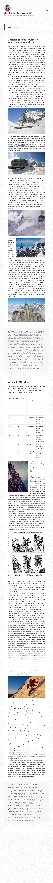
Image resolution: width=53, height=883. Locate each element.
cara (18, 340)
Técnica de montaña (19, 786)
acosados (37, 334)
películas (36, 358)
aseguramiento (18, 789)
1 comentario (36, 820)
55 (37, 786)
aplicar (22, 787)
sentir (21, 364)
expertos (16, 347)
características (38, 790)
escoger (35, 798)
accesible (20, 334)
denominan (16, 793)
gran (35, 349)
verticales (41, 819)
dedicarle (28, 344)
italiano (16, 352)
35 (34, 786)
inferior (38, 805)
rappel (19, 814)
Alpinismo (37, 331)
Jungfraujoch (26, 352)
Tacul (29, 365)
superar (20, 365)
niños (22, 356)
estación (23, 346)
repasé (28, 362)
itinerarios (21, 807)
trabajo (36, 367)
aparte (36, 337)
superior (39, 816)
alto (23, 337)
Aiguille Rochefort (34, 335)
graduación (25, 802)
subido (13, 365)
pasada (19, 358)
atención (30, 789)
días (42, 344)
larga (39, 352)
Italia (9, 332)
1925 (29, 786)
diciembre (12, 795)
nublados (36, 356)
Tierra (21, 367)
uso (21, 819)
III (32, 804)
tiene (19, 367)
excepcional (28, 799)
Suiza (19, 332)
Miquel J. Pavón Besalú (24, 331)
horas (24, 350)
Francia (42, 331)
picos (20, 811)
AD (43, 786)
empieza (10, 796)
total (27, 367)
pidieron (22, 359)
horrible (28, 350)
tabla (17, 817)
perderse (10, 359)
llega (37, 807)
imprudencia (19, 805)
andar (29, 337)
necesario (18, 356)
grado (16, 802)
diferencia (17, 795)
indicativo (28, 805)
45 (36, 786)
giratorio (24, 349)
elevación (35, 795)
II (31, 804)
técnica (24, 817)
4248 (12, 334)
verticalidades (11, 820)
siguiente (29, 364)
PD (28, 358)
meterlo (14, 355)
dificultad (26, 795)
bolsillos (10, 790)
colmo (22, 341)
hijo (21, 350)
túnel (21, 368)
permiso (15, 359)
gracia (31, 349)
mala (40, 807)
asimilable (25, 789)
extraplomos (20, 801)
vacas (27, 819)
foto (42, 347)
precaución (38, 811)
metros (24, 355)
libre (27, 807)
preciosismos (34, 359)
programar (40, 813)
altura (26, 337)
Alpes (33, 331)
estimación (10, 799)
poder (28, 359)
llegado (10, 353)
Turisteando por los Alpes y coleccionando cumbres (23, 41)
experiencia (11, 347)
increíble (42, 350)
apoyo (25, 787)
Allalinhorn (21, 144)
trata (13, 368)
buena (14, 790)
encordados (21, 796)
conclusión (26, 341)
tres (18, 368)
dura (30, 795)
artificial (37, 787)
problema (19, 361)
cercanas (28, 340)
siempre (16, 816)
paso (23, 358)
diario (38, 344)
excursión (39, 346)
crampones (20, 343)
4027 (36, 332)
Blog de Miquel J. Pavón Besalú (18, 13)
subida (9, 365)
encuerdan (37, 796)
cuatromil (33, 343)
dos (12, 346)
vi (15, 820)
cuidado (15, 344)
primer (14, 361)
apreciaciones (31, 787)
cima (9, 792)
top (25, 367)
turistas (24, 368)
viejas (17, 370)
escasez (31, 798)
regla (28, 814)
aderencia (10, 787)
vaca (25, 819)
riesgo (9, 364)
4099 (42, 332)
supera (30, 816)
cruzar (25, 343)
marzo (18, 808)
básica (42, 789)
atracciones (21, 338)
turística (35, 368)
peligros (34, 810)
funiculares (19, 349)
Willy (29, 820)
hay (19, 350)
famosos (38, 347)
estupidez (33, 346)
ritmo (13, 364)
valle (13, 370)
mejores (39, 353)
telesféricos (11, 367)
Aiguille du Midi (26, 335)
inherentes (10, 807)
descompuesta (28, 793)
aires (40, 335)
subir (17, 365)
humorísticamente (25, 804)
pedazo (31, 358)
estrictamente (17, 799)
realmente (36, 361)
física (41, 801)
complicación (23, 792)
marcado (27, 353)
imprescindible (11, 805)
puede (23, 361)
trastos (10, 368)
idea (31, 350)
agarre (20, 335)
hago (16, 350)
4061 (39, 332)
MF (31, 808)
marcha (32, 353)
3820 (30, 332)
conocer (37, 341)
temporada (29, 817)
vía (17, 820)
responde (32, 814)
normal (29, 356)
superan (35, 816)
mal (24, 353)
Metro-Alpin (19, 355)
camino (15, 340)
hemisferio (18, 804)
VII (19, 820)
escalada (35, 515)
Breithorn (28, 180)
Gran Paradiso (33, 76)
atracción (15, 338)
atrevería (26, 338)
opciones (41, 356)
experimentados (12, 801)
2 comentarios (37, 370)
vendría (31, 819)
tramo (40, 367)
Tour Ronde (31, 367)
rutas (16, 364)
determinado (41, 793)
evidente (23, 799)
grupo (35, 802)
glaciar (28, 349)
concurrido (32, 341)
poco (28, 811)
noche (25, 356)
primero (28, 813)
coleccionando (11, 341)
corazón (15, 343)
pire (25, 811)
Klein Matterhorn (34, 352)
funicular (14, 349)
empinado (18, 346)
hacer (13, 804)
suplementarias (12, 817)
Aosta (32, 337)
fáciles (22, 347)
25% (32, 786)
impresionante (36, 350)
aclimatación (26, 334)
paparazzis (14, 358)
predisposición (11, 813)
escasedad (26, 798)
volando (25, 370)
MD (25, 808)
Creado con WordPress (13, 830)
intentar (10, 352)
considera (10, 343)
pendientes (39, 810)
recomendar (11, 362)
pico (17, 811)
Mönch (12, 92)
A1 (39, 786)
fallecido (38, 801)
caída (23, 790)
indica (23, 805)
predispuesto (41, 359)
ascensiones (11, 789)
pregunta (10, 361)
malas (43, 807)
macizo (17, 353)
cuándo (29, 343)
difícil (9, 346)
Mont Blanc (32, 355)
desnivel (33, 344)
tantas (32, 365)
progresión (11, 814)
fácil (20, 347)
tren (16, 368)
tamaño (21, 817)
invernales (16, 807)
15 (27, 786)
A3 (41, 786)
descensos (22, 793)
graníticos (30, 802)
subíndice (26, 816)
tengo (15, 367)
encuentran (31, 796)
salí (19, 364)
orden (9, 358)
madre (20, 353)
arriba (39, 337)
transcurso (10, 819)
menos (9, 355)
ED (32, 795)
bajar (34, 338)
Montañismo (14, 332)
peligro (30, 810)
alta (21, 337)
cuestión (10, 344)
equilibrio (16, 798)
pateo (26, 358)
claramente (13, 792)
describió (35, 793)
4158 (9, 334)
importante (36, 804)
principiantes (34, 813)
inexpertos (33, 805)
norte (32, 356)
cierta (32, 340)
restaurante (39, 362)
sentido (10, 816)
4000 (34, 332)
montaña (38, 355)
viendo (21, 370)
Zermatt (30, 370)
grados (20, 802)
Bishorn (42, 180)
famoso (34, 347)
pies (23, 811)
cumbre (19, 344)
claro (35, 340)
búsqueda (18, 790)
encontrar (15, 796)
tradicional (38, 817)
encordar (26, 796)
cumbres (23, 344)
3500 (25, 332)
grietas (10, 350)
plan (26, 359)
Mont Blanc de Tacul (33, 272)
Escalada (39, 784)
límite (34, 807)
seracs (24, 364)
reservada (33, 362)
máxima (22, 808)
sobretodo (39, 364)
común (28, 792)
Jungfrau (35, 90)
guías (13, 350)
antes (18, 787)
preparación (19, 813)
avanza (34, 789)
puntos (16, 814)
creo (36, 792)
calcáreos (27, 790)
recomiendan (17, 362)
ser (13, 816)
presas (24, 813)
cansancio (32, 790)
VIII (21, 820)
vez (15, 370)
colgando (18, 341)
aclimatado (32, 334)
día (36, 344)
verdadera (36, 819)
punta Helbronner (29, 361)
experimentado (40, 799)
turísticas (39, 368)
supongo (25, 365)
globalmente (11, 802)
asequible (10, 338)
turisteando (29, 368)
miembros (34, 808)
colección (39, 340)
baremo (38, 789)
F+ (32, 801)
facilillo (26, 347)
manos (9, 808)
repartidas (23, 362)
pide (19, 359)
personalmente (11, 811)
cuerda (39, 792)
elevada (40, 795)
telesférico (36, 365)
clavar (18, 792)
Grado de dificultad (18, 382)
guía (38, 802)
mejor (35, 353)
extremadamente (27, 801)
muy (39, 808)
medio (28, 808)
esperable (40, 798)
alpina (18, 337)
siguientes (34, 364)
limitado (30, 807)
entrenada (10, 798)
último (9, 370)
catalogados (23, 340)
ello (14, 346)
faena (30, 347)
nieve (18, 810)
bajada (30, 338)
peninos (40, 358)
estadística (28, 346)
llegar (13, 353)
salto (40, 814)
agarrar (16, 335)
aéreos (15, 787)
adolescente (11, 335)
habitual (10, 804)
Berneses (38, 338)
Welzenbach (25, 820)
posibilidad (32, 811)
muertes (13, 356)
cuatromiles (39, 343)
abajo (16, 334)
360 (27, 332)
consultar (32, 792)
